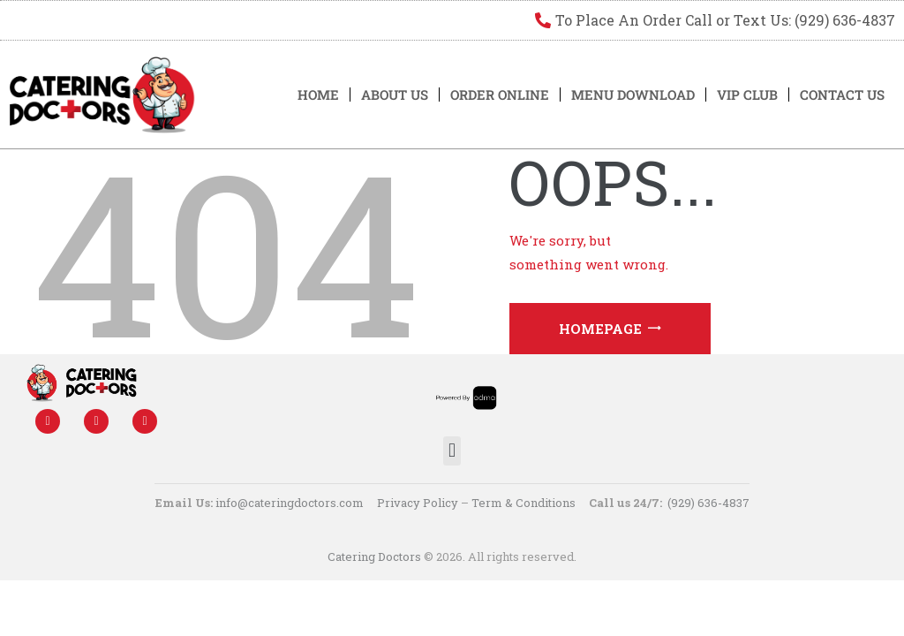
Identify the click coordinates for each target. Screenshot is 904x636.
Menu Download (633, 94)
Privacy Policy (417, 503)
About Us (394, 94)
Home (318, 94)
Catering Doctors (374, 556)
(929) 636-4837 (708, 503)
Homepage (600, 328)
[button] (451, 451)
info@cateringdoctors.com (289, 503)
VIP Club (747, 94)
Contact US (842, 94)
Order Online (499, 94)
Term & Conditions (523, 503)
